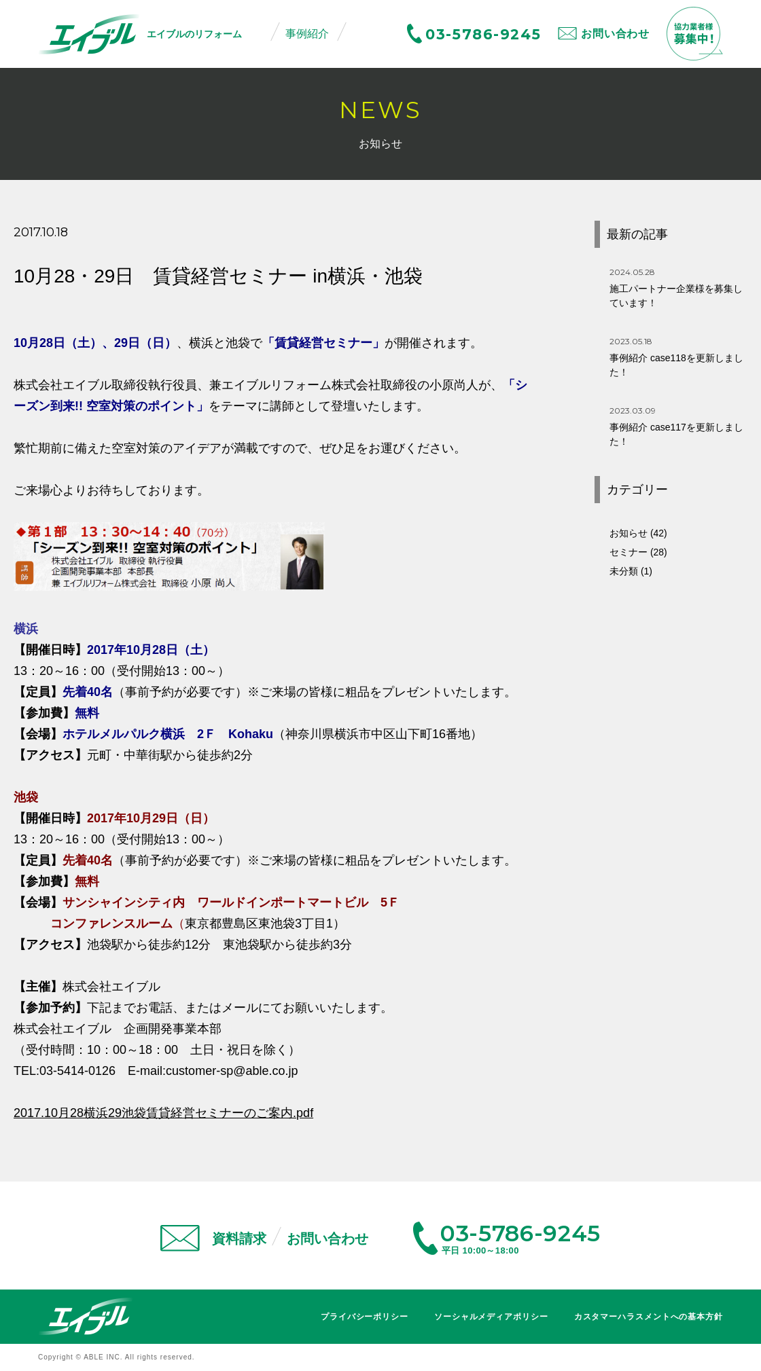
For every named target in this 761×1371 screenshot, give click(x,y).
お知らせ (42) (638, 533)
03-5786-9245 (483, 34)
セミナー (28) (638, 552)
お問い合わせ (615, 33)
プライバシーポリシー (364, 1316)
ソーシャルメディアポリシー (491, 1316)
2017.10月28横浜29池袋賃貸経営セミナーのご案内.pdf (163, 1113)
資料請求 (239, 1238)
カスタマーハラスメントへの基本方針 (648, 1316)
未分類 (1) (630, 571)
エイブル (85, 1316)
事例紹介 (307, 33)
